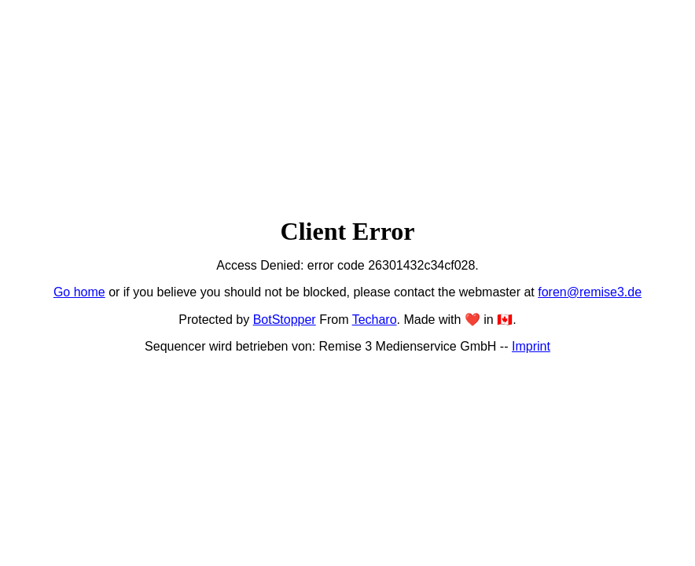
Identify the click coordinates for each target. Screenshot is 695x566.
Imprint (531, 346)
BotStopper (284, 319)
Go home (79, 292)
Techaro (374, 319)
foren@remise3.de (590, 292)
